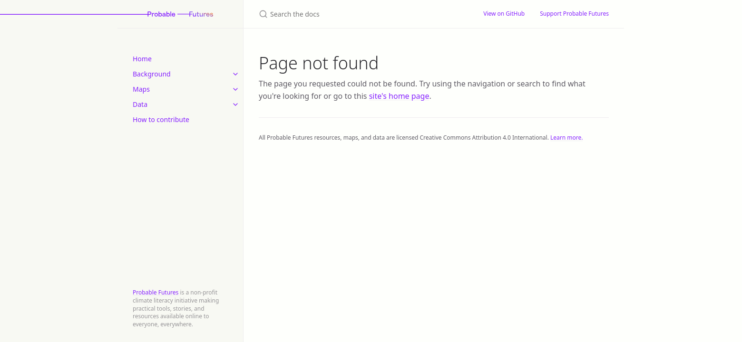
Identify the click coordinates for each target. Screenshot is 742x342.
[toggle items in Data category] (235, 104)
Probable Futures (155, 292)
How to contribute (161, 119)
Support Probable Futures (574, 14)
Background (152, 73)
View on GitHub (504, 14)
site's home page (399, 96)
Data (140, 104)
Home (142, 58)
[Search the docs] (360, 14)
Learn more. (566, 137)
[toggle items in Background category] (235, 74)
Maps (141, 89)
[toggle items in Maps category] (235, 89)
